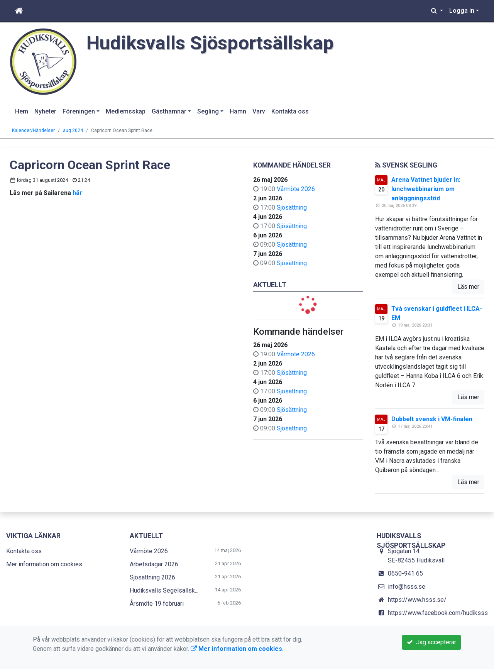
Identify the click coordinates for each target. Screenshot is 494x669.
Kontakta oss (290, 111)
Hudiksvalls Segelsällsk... (164, 590)
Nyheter (45, 111)
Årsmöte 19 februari (157, 603)
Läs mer (468, 286)
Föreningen (79, 111)
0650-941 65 (405, 573)
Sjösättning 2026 (152, 577)
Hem (21, 111)
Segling (208, 111)
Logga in (461, 10)
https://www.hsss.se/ (417, 599)
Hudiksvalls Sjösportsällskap (215, 42)
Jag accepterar (431, 642)
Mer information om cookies (44, 564)
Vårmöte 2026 (296, 189)
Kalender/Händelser (33, 130)
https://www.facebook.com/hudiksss (438, 612)
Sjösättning (292, 207)
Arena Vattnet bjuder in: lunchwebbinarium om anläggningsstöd (425, 189)
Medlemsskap (125, 111)
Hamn (238, 111)
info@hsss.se (406, 586)
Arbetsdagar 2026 (154, 564)
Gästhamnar (169, 111)
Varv (258, 111)
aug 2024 (73, 130)
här (77, 192)
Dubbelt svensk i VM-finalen (431, 419)
